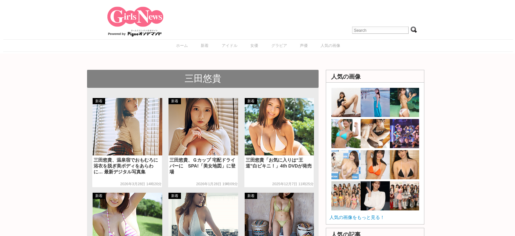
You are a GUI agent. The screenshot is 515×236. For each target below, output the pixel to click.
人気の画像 (330, 45)
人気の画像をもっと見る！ (357, 217)
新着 (205, 45)
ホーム (182, 45)
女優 (254, 45)
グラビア (279, 45)
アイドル (229, 45)
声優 (304, 45)
